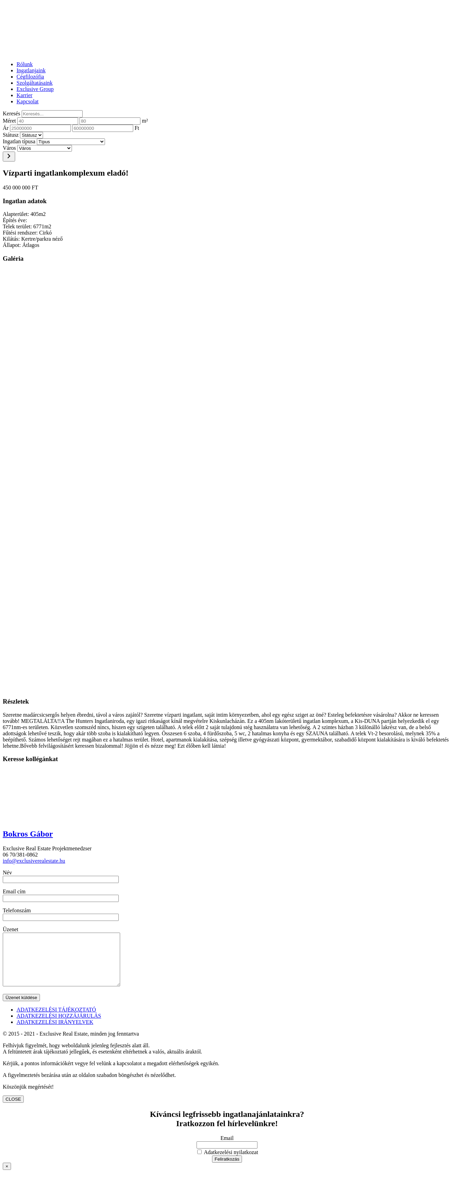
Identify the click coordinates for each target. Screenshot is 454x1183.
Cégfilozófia (30, 77)
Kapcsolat (28, 101)
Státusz (11, 135)
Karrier (24, 95)
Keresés (11, 113)
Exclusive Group (35, 89)
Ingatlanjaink (31, 70)
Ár (6, 128)
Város (9, 148)
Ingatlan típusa (19, 141)
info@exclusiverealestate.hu (34, 861)
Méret (9, 121)
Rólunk (25, 64)
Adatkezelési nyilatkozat (227, 1162)
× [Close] (7, 1176)
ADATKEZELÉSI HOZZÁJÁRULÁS (59, 1026)
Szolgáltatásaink (35, 83)
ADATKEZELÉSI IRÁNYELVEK (55, 1032)
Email (226, 1148)
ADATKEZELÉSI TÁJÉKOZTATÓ (56, 1020)
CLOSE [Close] (13, 1109)
